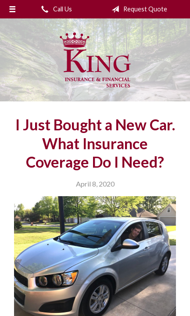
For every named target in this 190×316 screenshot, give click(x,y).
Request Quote (137, 9)
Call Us (55, 9)
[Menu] (12, 9)
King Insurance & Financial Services (95, 59)
